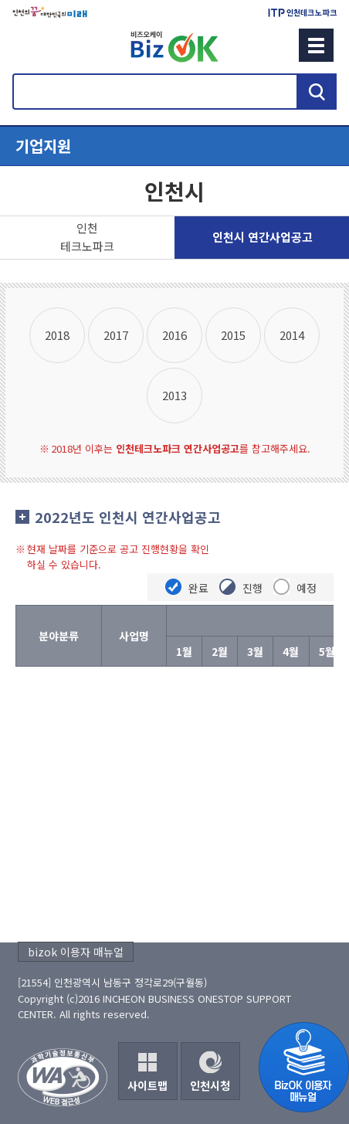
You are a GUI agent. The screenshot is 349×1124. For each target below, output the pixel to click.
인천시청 (210, 1085)
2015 (233, 335)
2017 (115, 335)
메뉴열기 (174, 146)
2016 (174, 335)
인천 (87, 237)
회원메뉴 (31, 45)
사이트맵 (147, 1085)
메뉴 (316, 45)
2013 (174, 395)
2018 (57, 335)
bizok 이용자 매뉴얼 (76, 951)
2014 (292, 335)
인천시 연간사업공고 (262, 237)
